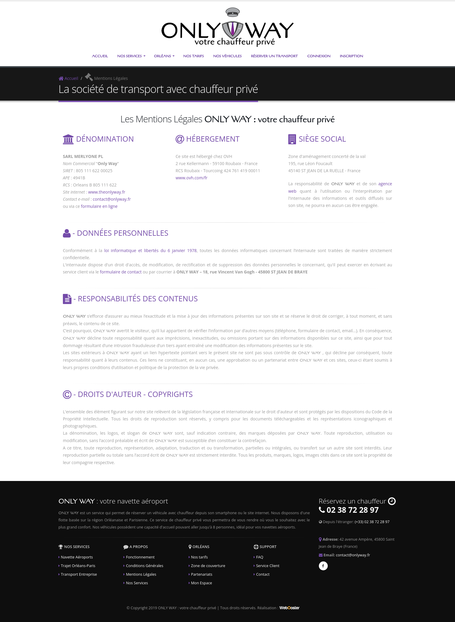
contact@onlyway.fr (112, 199)
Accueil (100, 56)
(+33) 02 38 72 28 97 (372, 521)
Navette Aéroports (77, 557)
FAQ (259, 557)
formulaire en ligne (99, 206)
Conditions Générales (144, 565)
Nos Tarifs (193, 56)
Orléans (162, 56)
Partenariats (201, 574)
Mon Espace (201, 582)
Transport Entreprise (79, 574)
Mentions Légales (141, 574)
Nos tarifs (199, 557)
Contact (262, 574)
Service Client (267, 565)
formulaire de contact (121, 272)
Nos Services (129, 56)
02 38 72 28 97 (353, 509)
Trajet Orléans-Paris (78, 565)
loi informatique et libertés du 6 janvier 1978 (150, 250)
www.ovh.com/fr (192, 178)
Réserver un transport (274, 56)
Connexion (318, 56)
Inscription (351, 56)
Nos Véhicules (227, 56)
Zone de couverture (208, 565)
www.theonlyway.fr (106, 192)
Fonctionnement (140, 557)
